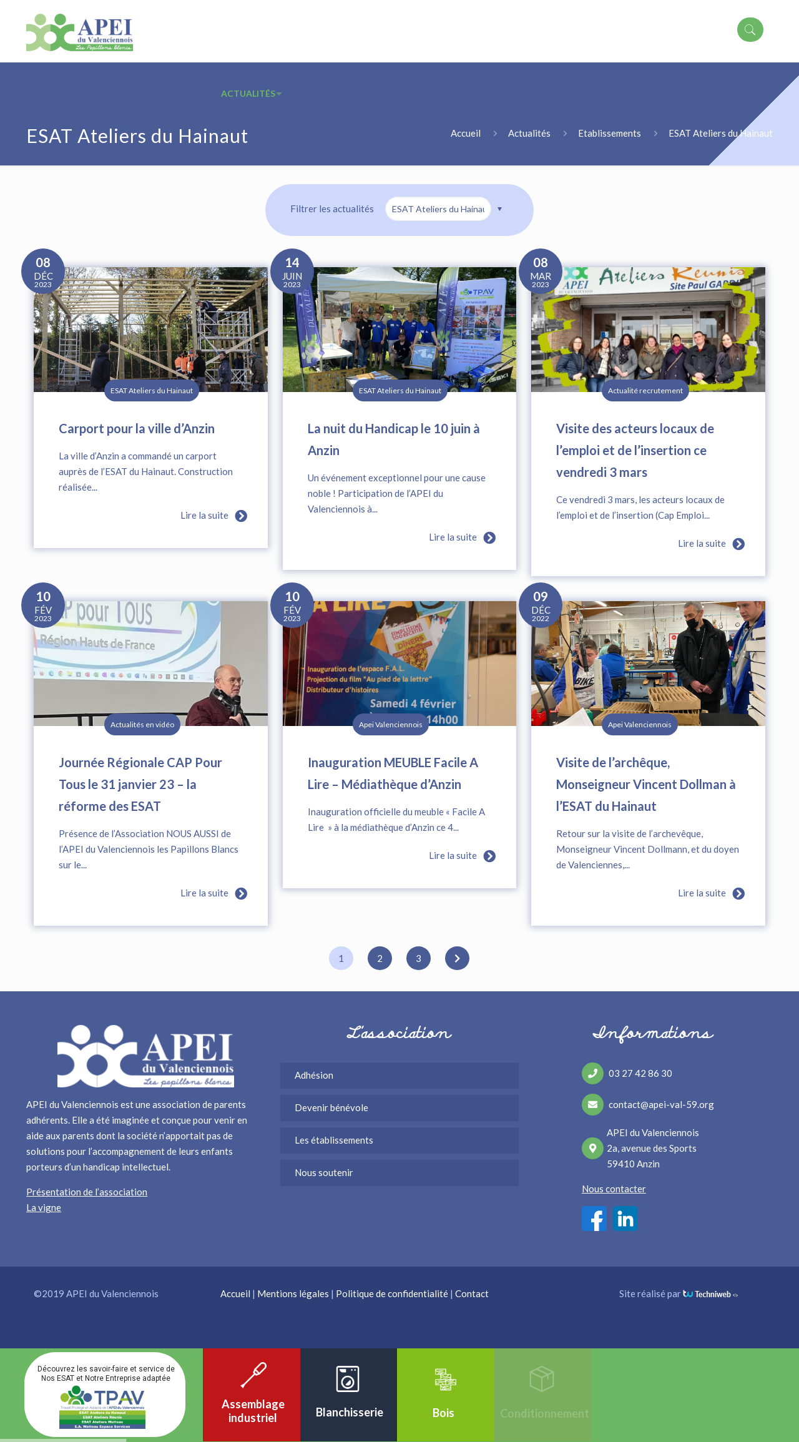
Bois (443, 1413)
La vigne (43, 1207)
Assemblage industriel (253, 1411)
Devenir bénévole (331, 1107)
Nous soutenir (324, 1172)
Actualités (529, 133)
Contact (472, 1293)
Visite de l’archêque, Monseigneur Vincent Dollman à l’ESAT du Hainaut (646, 784)
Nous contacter (614, 1188)
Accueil (466, 133)
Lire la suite (211, 515)
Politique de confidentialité (392, 1293)
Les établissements (334, 1139)
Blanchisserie (349, 1412)
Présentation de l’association (86, 1191)
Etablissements (609, 133)
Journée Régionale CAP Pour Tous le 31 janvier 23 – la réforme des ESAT (140, 784)
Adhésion (314, 1075)
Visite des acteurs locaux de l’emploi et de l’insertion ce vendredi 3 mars (635, 450)
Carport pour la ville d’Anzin (137, 428)
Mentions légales (293, 1293)
